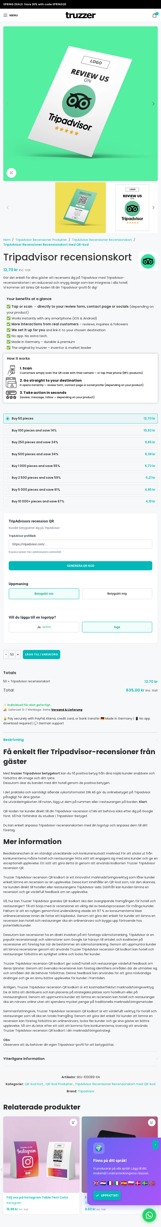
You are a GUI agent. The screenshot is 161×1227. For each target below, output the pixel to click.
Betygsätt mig (117, 593)
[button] (7, 103)
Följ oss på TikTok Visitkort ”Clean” (113, 1197)
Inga (117, 627)
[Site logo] (80, 15)
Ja (44, 627)
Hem (6, 240)
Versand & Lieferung (66, 710)
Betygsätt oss (44, 593)
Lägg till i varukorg (41, 654)
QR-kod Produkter (59, 1084)
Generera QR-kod (80, 565)
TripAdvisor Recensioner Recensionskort (102, 240)
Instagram (14, 1203)
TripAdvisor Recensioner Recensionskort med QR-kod (46, 244)
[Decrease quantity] (6, 654)
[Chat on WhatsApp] (149, 1215)
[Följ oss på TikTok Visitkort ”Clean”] (120, 1154)
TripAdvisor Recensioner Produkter (41, 240)
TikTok (89, 1203)
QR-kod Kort (34, 1084)
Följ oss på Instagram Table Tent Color (37, 1197)
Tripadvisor (86, 1091)
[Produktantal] (12, 654)
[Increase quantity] (18, 654)
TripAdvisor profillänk (22, 535)
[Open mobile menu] (10, 15)
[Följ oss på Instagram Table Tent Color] (41, 1154)
